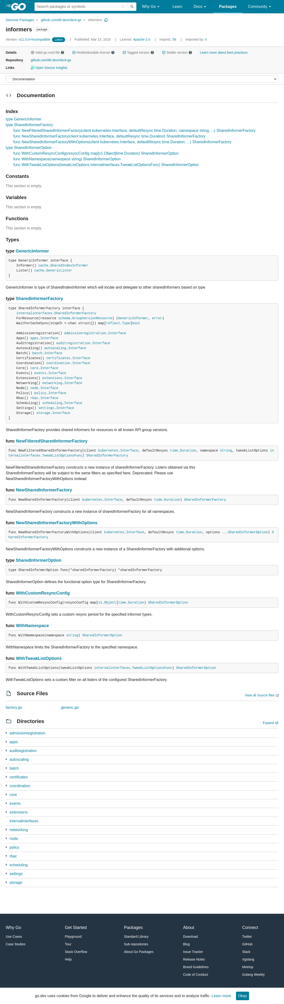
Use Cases (14, 936)
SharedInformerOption (248, 532)
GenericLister (59, 270)
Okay (242, 996)
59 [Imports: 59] (168, 39)
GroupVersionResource (92, 318)
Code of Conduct (195, 974)
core (34, 368)
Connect (250, 927)
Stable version (177, 52)
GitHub (247, 944)
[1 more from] (6, 733)
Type (126, 323)
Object (110, 602)
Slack (246, 952)
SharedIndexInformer (69, 265)
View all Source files (259, 695)
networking (52, 383)
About (188, 927)
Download (190, 936)
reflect (113, 323)
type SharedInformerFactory (29, 125)
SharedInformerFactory (39, 298)
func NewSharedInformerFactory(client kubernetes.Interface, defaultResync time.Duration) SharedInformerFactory (109, 136)
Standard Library (136, 936)
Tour (68, 944)
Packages (228, 7)
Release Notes (194, 959)
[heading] (20, 6)
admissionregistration (85, 333)
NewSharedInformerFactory (44, 490)
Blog (186, 944)
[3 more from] (6, 742)
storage (43, 413)
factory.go (14, 707)
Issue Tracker (193, 952)
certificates (58, 358)
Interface (117, 333)
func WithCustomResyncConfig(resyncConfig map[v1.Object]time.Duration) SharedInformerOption (95, 153)
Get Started (76, 927)
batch (37, 353)
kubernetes (108, 450)
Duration (188, 450)
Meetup (247, 967)
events (40, 373)
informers (95, 20)
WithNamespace (32, 625)
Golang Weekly (253, 974)
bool (136, 323)
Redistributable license (93, 52)
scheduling (52, 403)
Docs (201, 7)
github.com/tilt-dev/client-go (61, 20)
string (226, 450)
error (157, 318)
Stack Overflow (76, 952)
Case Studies (15, 944)
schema (64, 318)
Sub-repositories (136, 944)
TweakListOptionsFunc (62, 455)
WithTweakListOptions (39, 658)
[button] (32, 52)
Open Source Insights (49, 68)
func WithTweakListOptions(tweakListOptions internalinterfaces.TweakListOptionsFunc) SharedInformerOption (106, 165)
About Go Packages (139, 952)
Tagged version (138, 52)
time (174, 450)
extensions (52, 378)
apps (34, 338)
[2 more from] (6, 786)
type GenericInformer (23, 119)
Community (260, 7)
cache (43, 265)
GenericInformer (32, 251)
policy (40, 393)
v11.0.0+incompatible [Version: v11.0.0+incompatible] (28, 39)
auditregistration (73, 343)
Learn (177, 7)
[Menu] (142, 79)
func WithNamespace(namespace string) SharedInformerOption (67, 159)
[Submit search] (132, 6)
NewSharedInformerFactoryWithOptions (56, 522)
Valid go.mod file (47, 52)
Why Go (151, 7)
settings (46, 408)
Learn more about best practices (224, 52)
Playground (73, 936)
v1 (100, 602)
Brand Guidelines (195, 967)
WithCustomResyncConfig (43, 593)
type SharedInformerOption (29, 148)
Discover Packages (20, 20)
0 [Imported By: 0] (196, 39)
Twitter (247, 936)
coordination (58, 363)
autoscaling (55, 348)
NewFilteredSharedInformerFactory (51, 441)
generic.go (70, 707)
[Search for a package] (81, 6)
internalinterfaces (34, 313)
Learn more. (222, 996)
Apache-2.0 (141, 39)
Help (68, 959)
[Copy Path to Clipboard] (106, 20)
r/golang (248, 959)
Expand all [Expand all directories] (270, 723)
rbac (34, 398)
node (34, 388)
